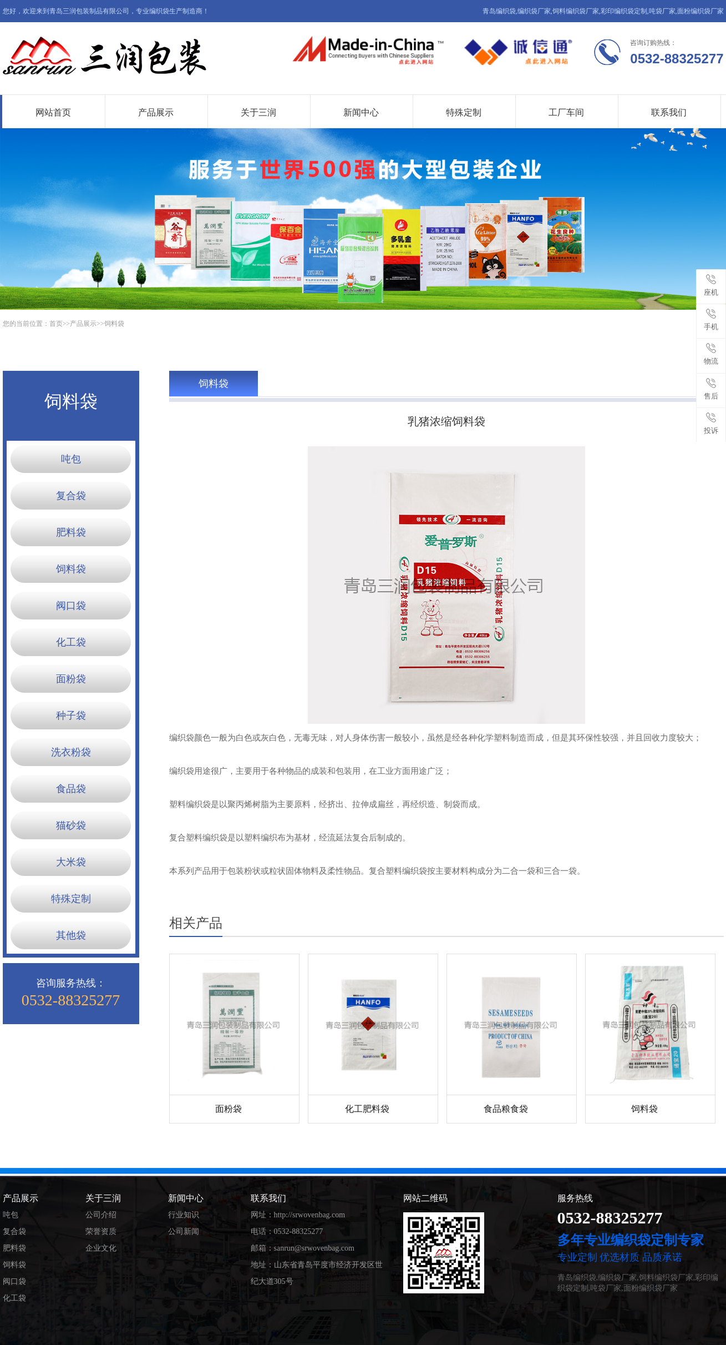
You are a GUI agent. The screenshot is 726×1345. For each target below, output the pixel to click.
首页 (56, 324)
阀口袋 (71, 605)
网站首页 (53, 112)
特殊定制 (463, 112)
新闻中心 (361, 112)
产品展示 (156, 112)
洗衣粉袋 (71, 752)
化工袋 (71, 642)
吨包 (71, 459)
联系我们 (669, 112)
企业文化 (100, 1248)
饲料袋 (114, 324)
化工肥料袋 (367, 1109)
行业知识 (183, 1215)
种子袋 (71, 715)
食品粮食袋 (506, 1109)
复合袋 (71, 495)
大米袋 (71, 862)
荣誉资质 (100, 1231)
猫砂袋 (71, 825)
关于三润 (258, 112)
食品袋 (71, 788)
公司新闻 (183, 1231)
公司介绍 (100, 1215)
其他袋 (71, 935)
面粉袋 (71, 678)
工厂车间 (566, 112)
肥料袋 (71, 532)
